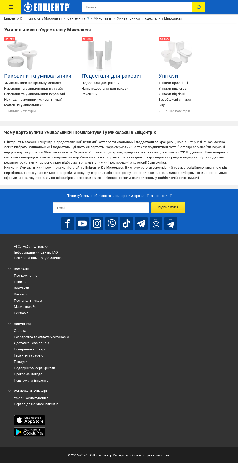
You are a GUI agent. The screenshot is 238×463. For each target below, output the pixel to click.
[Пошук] (198, 7)
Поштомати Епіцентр (31, 380)
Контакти (21, 288)
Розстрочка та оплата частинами (41, 337)
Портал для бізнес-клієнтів (36, 404)
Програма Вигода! (28, 374)
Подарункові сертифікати (34, 368)
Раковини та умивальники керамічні (34, 94)
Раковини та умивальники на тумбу (33, 88)
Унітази (168, 76)
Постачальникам (28, 301)
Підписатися (168, 207)
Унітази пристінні (173, 83)
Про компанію (25, 275)
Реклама (21, 313)
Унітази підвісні (172, 94)
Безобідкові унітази (175, 99)
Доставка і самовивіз (31, 343)
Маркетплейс (25, 307)
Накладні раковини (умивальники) (33, 99)
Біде (162, 105)
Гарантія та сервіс (28, 355)
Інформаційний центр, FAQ (36, 252)
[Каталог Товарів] (10, 7)
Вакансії (21, 294)
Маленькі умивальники (23, 105)
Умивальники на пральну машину (32, 83)
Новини (20, 282)
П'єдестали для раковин (112, 76)
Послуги (20, 362)
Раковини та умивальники (38, 76)
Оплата (20, 331)
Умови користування (31, 398)
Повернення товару (30, 349)
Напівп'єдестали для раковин (106, 88)
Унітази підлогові (173, 88)
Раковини (90, 94)
